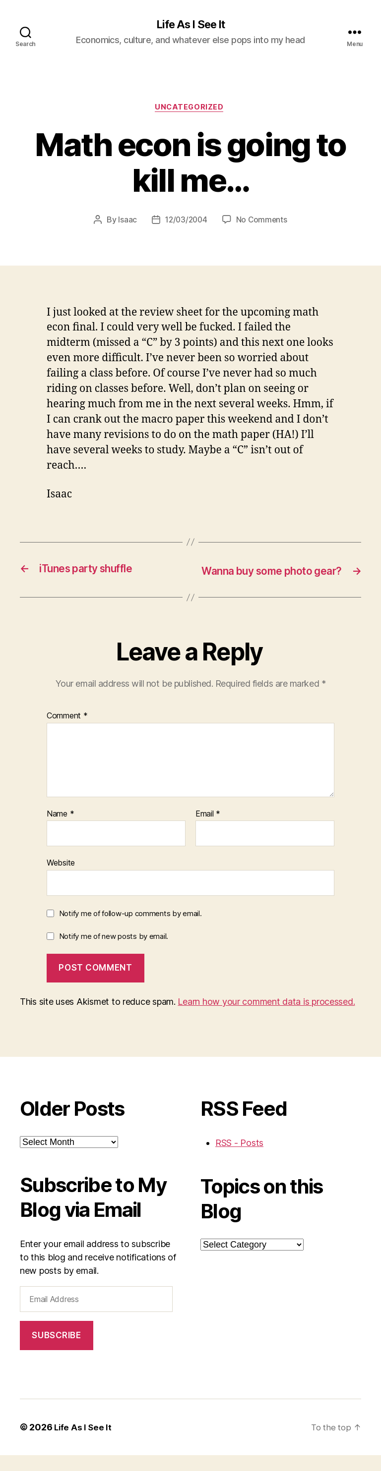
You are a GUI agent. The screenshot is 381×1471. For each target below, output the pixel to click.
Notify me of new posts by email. (113, 952)
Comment (67, 732)
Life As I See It (190, 25)
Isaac (126, 222)
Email (207, 829)
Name (60, 829)
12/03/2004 (185, 222)
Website (61, 879)
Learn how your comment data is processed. (266, 1018)
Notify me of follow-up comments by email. (130, 929)
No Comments (263, 222)
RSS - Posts (239, 1159)
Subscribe (56, 1351)
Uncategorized (190, 109)
